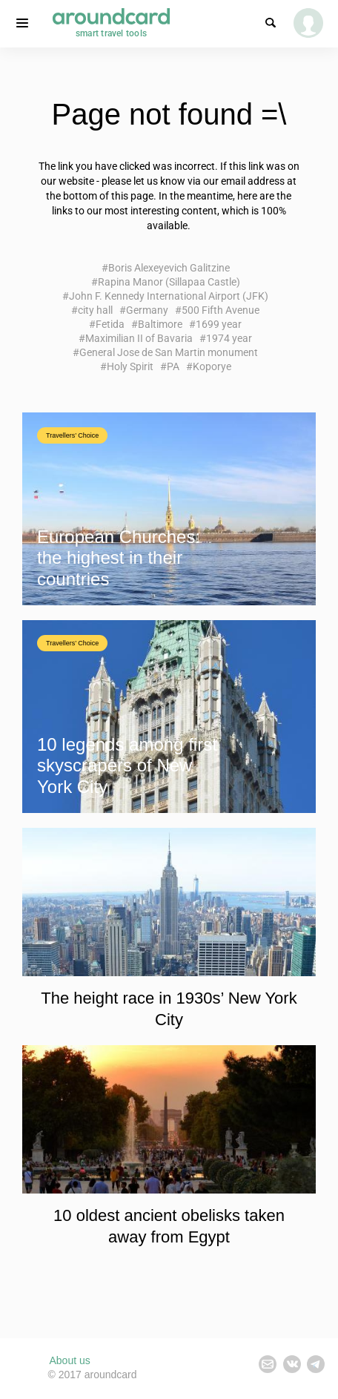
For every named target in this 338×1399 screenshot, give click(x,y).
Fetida (110, 324)
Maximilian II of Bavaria (139, 338)
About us (70, 1360)
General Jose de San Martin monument (168, 352)
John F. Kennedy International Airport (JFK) (168, 296)
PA (173, 366)
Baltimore (160, 324)
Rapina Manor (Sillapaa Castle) (169, 282)
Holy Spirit (130, 366)
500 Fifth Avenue (220, 310)
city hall (95, 310)
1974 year (229, 338)
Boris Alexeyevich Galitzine (169, 268)
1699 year (219, 324)
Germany (147, 310)
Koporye (212, 366)
